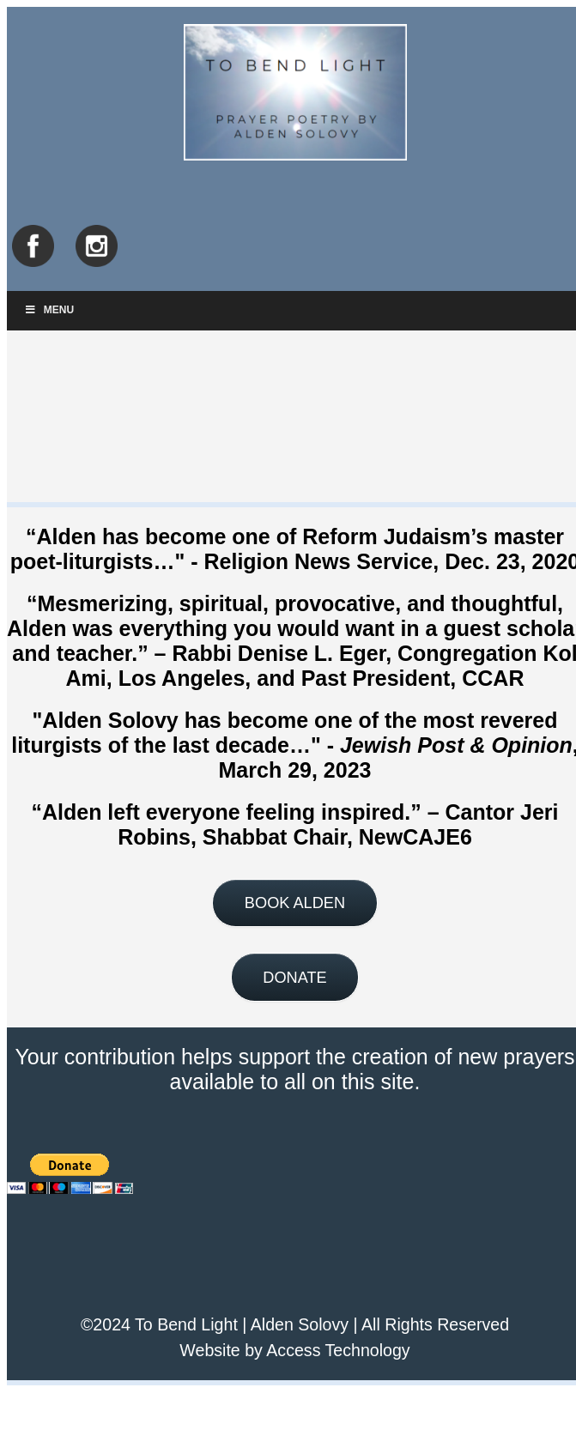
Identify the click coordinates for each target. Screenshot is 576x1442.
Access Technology (337, 1350)
